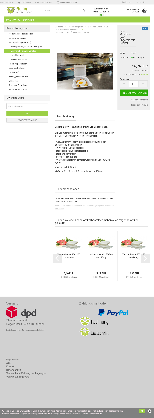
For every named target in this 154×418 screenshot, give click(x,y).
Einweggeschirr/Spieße (19, 76)
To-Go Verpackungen (18, 64)
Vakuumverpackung (17, 38)
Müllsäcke (13, 81)
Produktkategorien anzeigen (21, 34)
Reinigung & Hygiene (18, 85)
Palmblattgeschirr (18, 55)
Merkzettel (141, 2)
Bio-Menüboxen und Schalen (23, 51)
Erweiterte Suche (27, 120)
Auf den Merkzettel (139, 100)
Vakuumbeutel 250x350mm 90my (133, 256)
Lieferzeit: (123, 57)
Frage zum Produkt (139, 105)
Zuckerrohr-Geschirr (19, 59)
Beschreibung (65, 116)
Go (27, 113)
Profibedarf (13, 72)
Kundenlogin (127, 2)
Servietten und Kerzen (18, 89)
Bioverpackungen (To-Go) (20, 42)
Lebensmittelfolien (17, 68)
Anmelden (59, 208)
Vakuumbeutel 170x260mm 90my (101, 256)
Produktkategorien (20, 19)
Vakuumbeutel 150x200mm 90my (68, 256)
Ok (142, 411)
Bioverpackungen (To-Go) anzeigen (26, 46)
